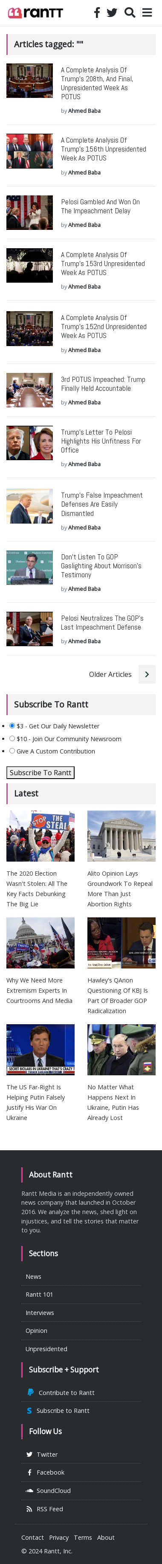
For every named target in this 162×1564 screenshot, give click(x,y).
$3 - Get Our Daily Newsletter (54, 726)
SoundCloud (48, 1491)
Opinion (36, 1330)
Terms (83, 1537)
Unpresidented (46, 1349)
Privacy (59, 1537)
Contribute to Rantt (60, 1393)
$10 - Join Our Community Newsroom (65, 739)
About (106, 1537)
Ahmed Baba (84, 111)
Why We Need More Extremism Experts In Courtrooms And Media (39, 990)
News (33, 1276)
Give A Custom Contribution (52, 751)
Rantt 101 (39, 1294)
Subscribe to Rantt (58, 1410)
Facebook (45, 1472)
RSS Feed (44, 1509)
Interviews (40, 1313)
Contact (32, 1537)
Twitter (42, 1454)
